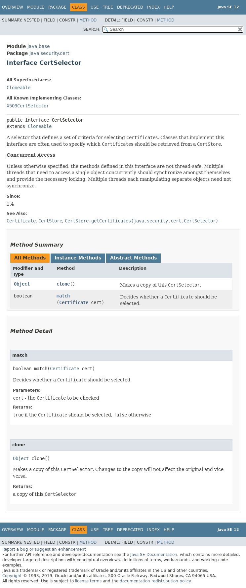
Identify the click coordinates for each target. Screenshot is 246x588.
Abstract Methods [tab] (133, 257)
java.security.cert (49, 53)
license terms (88, 581)
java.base (38, 46)
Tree (108, 7)
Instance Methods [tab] (78, 257)
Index (153, 7)
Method (88, 20)
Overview (12, 7)
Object (22, 284)
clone (63, 284)
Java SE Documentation (153, 554)
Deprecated (130, 7)
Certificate (73, 302)
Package (57, 7)
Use (95, 7)
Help (169, 7)
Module (35, 7)
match (63, 295)
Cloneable (18, 87)
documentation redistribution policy (155, 581)
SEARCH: (92, 29)
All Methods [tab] (30, 257)
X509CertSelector (28, 105)
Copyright (12, 575)
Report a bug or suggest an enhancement (44, 549)
